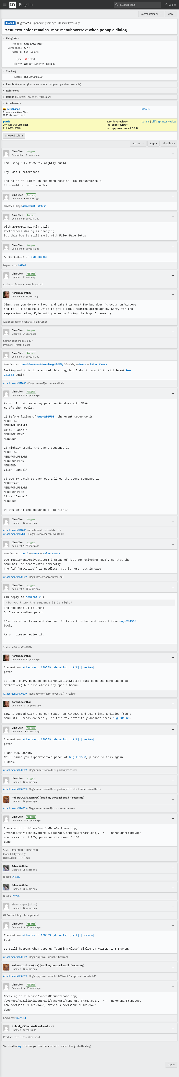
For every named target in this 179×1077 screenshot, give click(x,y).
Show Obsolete (14, 135)
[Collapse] (173, 153)
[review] (86, 667)
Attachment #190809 (15, 576)
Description (18, 155)
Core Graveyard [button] (34, 43)
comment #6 (33, 597)
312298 (15, 896)
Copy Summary (149, 13)
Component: (15, 47)
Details (145, 108)
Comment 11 (18, 731)
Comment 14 (18, 988)
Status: (18, 76)
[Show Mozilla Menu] (12, 5)
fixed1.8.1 (21, 1017)
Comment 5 (18, 356)
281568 (22, 265)
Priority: (17, 63)
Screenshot (11, 108)
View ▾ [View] (171, 13)
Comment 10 (18, 705)
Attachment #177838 (14, 383)
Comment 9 (18, 659)
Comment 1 (18, 198)
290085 (16, 876)
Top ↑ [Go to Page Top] (171, 1064)
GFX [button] (27, 47)
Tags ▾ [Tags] (153, 143)
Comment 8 (18, 589)
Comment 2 (18, 218)
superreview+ (120, 124)
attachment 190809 (36, 667)
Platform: (16, 51)
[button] (169, 5)
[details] (59, 667)
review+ (123, 121)
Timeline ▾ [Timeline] (169, 143)
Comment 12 (18, 820)
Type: (19, 59)
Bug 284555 (24, 23)
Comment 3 (18, 249)
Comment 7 (18, 546)
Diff (154, 121)
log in (21, 1046)
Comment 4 (18, 296)
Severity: (39, 63)
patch (6, 121)
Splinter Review (167, 121)
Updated (16, 277)
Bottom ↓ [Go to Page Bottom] (138, 143)
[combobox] (137, 5)
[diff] (73, 667)
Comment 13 (18, 927)
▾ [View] (161, 13)
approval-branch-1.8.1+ (125, 128)
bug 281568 (38, 257)
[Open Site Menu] (5, 5)
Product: (17, 43)
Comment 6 (18, 395)
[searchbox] (137, 5)
